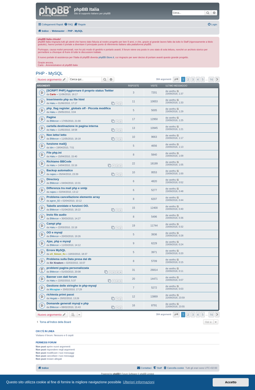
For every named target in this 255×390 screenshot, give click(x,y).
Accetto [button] (230, 382)
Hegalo (53, 298)
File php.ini (54, 152)
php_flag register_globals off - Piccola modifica (79, 108)
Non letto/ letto (57, 134)
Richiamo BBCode (59, 161)
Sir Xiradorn (56, 263)
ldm (52, 147)
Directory (53, 179)
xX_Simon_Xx (58, 254)
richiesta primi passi (60, 294)
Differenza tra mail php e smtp (67, 188)
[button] (176, 79)
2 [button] (188, 79)
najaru (53, 174)
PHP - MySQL (49, 73)
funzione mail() (57, 143)
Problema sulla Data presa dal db (69, 259)
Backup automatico (60, 170)
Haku (52, 103)
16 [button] (211, 79)
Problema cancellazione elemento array (73, 197)
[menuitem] (68, 24)
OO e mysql (54, 232)
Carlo (53, 94)
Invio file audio (57, 214)
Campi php (54, 223)
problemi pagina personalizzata (68, 268)
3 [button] (193, 79)
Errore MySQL (56, 250)
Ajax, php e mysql (59, 241)
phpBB (116, 374)
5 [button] (202, 79)
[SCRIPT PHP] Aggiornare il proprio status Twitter (80, 90)
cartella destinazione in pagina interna (72, 126)
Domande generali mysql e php (68, 303)
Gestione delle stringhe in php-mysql (72, 285)
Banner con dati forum (62, 276)
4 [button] (198, 79)
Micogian (55, 289)
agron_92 (55, 200)
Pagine (51, 117)
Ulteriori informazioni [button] (138, 382)
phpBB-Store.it (106, 57)
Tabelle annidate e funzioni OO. (68, 205)
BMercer (54, 121)
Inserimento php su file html (66, 99)
